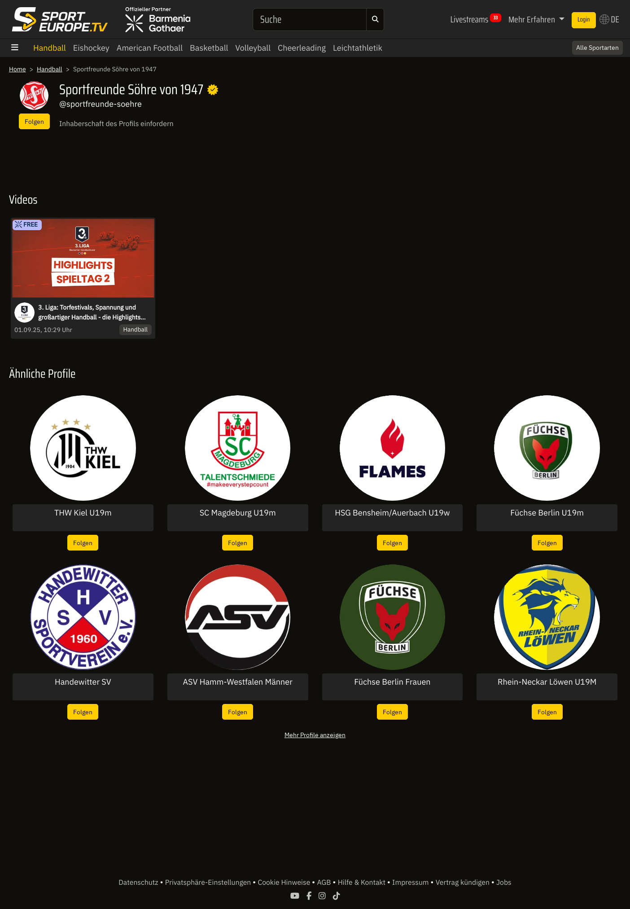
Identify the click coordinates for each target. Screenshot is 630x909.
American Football (150, 48)
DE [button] (609, 19)
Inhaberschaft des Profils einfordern (116, 123)
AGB (324, 882)
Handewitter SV (83, 682)
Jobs (504, 882)
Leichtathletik (357, 48)
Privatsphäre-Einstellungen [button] (209, 882)
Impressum (411, 882)
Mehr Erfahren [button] (532, 19)
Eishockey (91, 48)
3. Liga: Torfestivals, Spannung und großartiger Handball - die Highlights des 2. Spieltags (89, 312)
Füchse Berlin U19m (547, 513)
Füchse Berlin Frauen (392, 682)
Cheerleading (302, 48)
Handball (49, 48)
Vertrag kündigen (463, 882)
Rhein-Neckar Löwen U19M (547, 682)
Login (584, 20)
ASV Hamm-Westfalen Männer (237, 682)
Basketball (209, 48)
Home (17, 69)
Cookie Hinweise (285, 882)
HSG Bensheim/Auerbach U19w (392, 513)
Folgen (34, 121)
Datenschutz (139, 882)
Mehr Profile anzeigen (315, 734)
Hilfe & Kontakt (362, 882)
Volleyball (253, 48)
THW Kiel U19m (83, 513)
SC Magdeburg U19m (238, 513)
